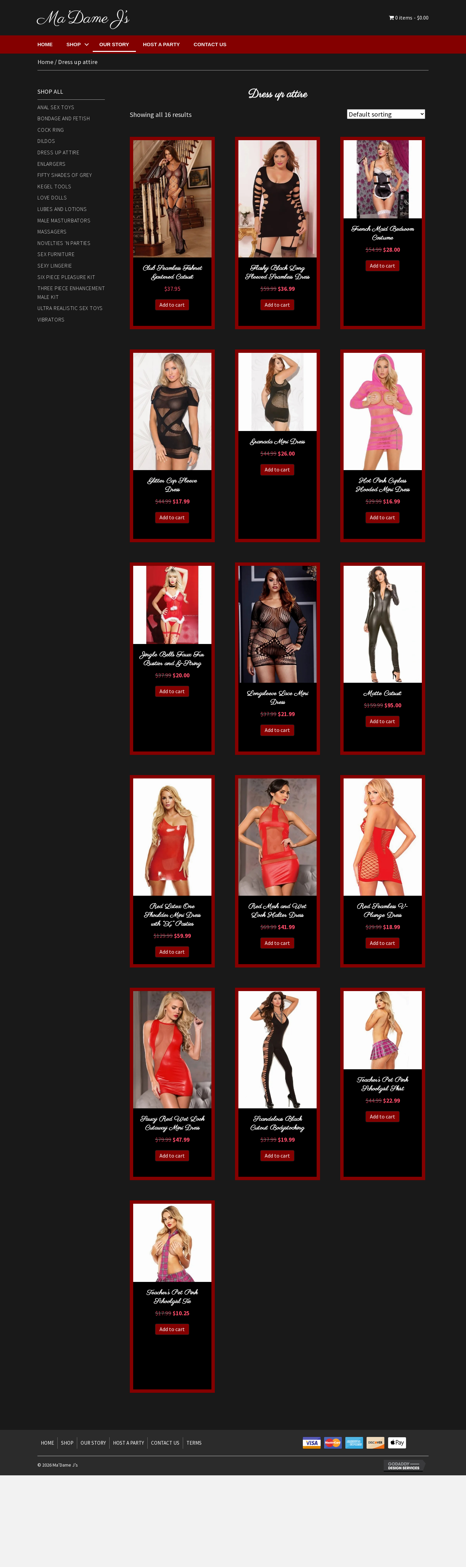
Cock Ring (50, 129)
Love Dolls (52, 197)
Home (45, 44)
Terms (194, 1443)
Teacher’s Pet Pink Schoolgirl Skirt (382, 1085)
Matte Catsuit (382, 693)
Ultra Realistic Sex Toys (70, 308)
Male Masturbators (64, 220)
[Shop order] (386, 114)
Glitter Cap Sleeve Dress (172, 485)
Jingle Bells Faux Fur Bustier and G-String (172, 659)
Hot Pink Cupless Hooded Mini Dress (383, 485)
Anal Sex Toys (55, 107)
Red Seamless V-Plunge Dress (382, 911)
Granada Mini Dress (277, 442)
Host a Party (161, 44)
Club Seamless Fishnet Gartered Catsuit (172, 273)
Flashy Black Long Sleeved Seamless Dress (277, 273)
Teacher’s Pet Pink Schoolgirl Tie (172, 1297)
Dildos (46, 140)
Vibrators (51, 319)
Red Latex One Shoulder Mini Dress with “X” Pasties (172, 915)
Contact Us (210, 44)
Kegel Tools (54, 186)
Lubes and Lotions (62, 209)
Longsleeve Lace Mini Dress (277, 698)
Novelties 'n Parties (64, 243)
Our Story (114, 44)
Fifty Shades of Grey (64, 175)
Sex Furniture (56, 254)
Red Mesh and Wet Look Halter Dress (277, 911)
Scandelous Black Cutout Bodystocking (277, 1124)
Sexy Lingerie (54, 265)
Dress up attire (58, 152)
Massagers (52, 231)
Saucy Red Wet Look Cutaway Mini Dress (172, 1124)
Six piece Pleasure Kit (66, 277)
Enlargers (51, 163)
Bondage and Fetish (63, 118)
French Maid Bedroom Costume (382, 234)
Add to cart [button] (172, 304)
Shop (73, 44)
